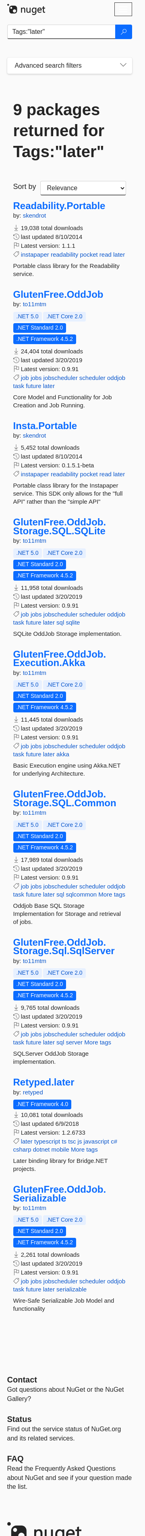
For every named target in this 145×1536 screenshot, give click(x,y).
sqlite (73, 622)
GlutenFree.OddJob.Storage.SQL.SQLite (59, 526)
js (80, 1141)
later (119, 254)
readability (64, 254)
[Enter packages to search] (61, 32)
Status (19, 1419)
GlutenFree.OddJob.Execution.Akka (59, 658)
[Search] (123, 32)
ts (64, 1141)
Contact (22, 1379)
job (25, 377)
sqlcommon (81, 894)
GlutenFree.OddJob (58, 294)
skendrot (34, 215)
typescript (47, 1141)
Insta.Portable (45, 425)
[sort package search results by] (83, 188)
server (74, 1042)
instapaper (35, 254)
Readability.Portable (59, 205)
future (33, 385)
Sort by (24, 187)
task (19, 385)
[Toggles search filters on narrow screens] (123, 66)
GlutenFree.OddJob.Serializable (59, 1193)
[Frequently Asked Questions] (15, 1458)
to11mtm (34, 304)
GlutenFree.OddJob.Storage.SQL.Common (64, 798)
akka (62, 754)
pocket (88, 254)
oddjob (116, 377)
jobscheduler (61, 377)
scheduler (92, 377)
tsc (72, 1141)
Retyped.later (44, 1082)
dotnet (41, 1149)
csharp (22, 1149)
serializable (71, 1289)
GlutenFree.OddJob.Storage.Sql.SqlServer (64, 946)
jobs (36, 377)
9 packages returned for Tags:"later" (59, 130)
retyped (33, 1092)
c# (114, 1141)
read (105, 254)
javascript (96, 1141)
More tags (111, 894)
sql (60, 622)
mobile (60, 1149)
